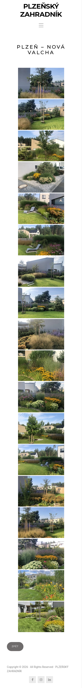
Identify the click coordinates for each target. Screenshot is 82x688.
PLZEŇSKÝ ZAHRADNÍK (41, 10)
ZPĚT (15, 646)
